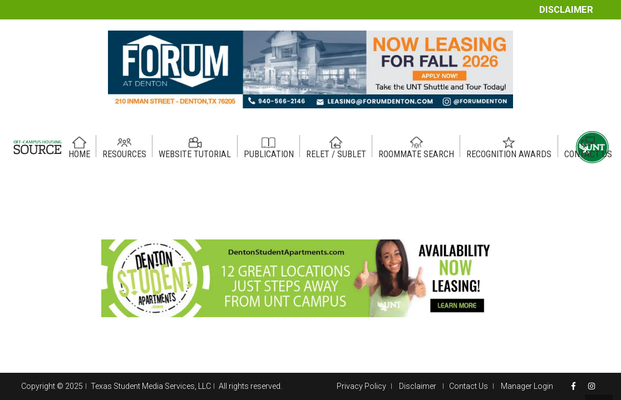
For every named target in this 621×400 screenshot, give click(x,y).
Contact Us (468, 386)
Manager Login (527, 386)
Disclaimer (566, 9)
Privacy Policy (361, 386)
